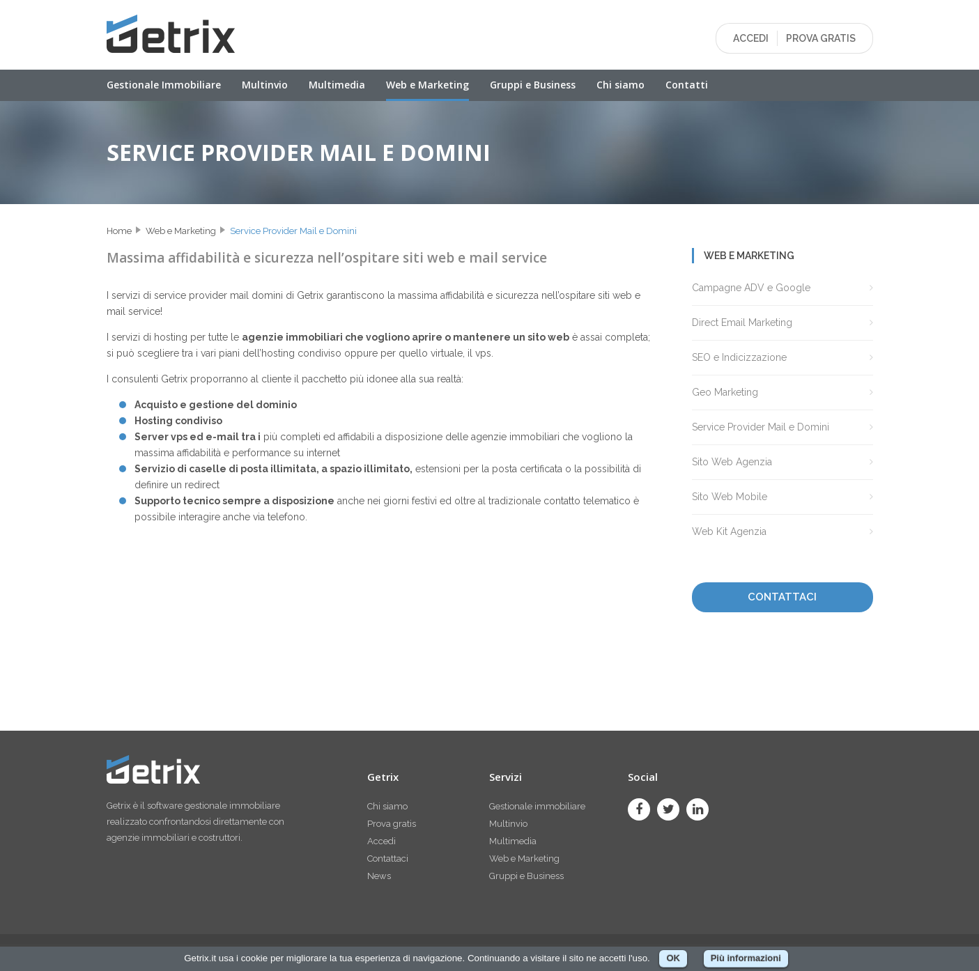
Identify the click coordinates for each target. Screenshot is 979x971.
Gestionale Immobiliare (164, 84)
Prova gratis (391, 823)
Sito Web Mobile (729, 496)
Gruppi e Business (533, 84)
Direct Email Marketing (742, 322)
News (379, 876)
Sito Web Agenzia (732, 461)
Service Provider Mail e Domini (293, 231)
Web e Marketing (427, 84)
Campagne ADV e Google (751, 287)
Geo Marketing (725, 392)
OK (673, 958)
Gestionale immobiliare (537, 806)
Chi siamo (620, 84)
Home (119, 231)
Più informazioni (746, 958)
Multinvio (265, 84)
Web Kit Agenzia (729, 531)
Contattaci (387, 858)
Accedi (381, 841)
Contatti (686, 84)
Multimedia (337, 84)
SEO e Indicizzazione (739, 357)
